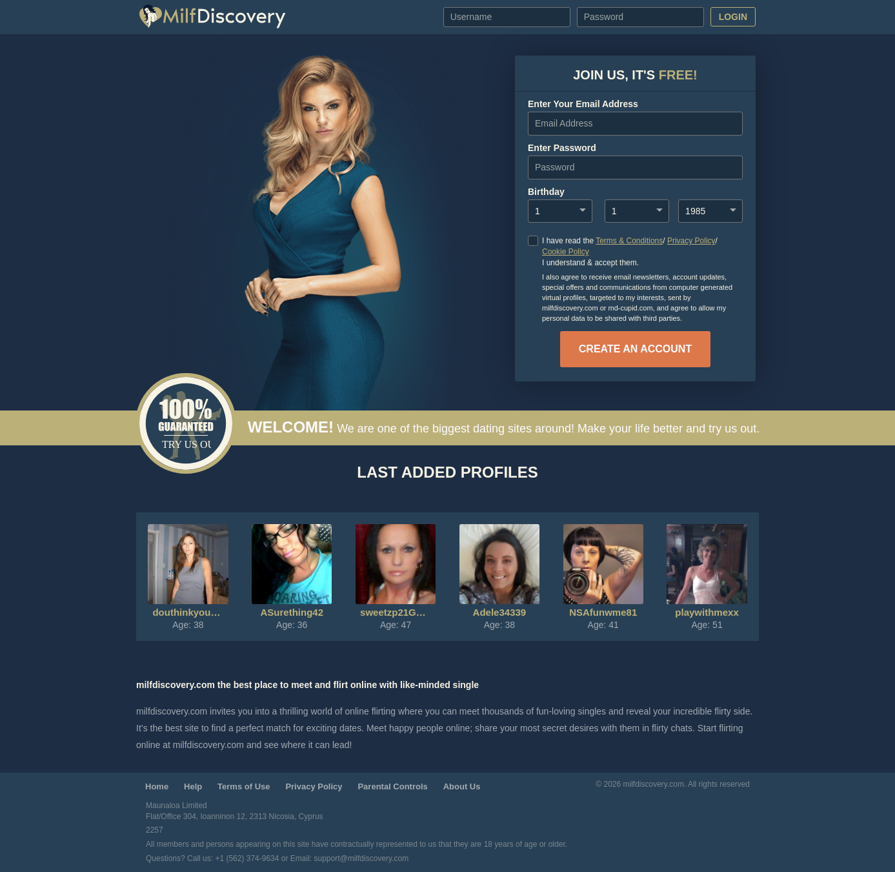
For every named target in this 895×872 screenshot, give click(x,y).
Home (156, 786)
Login (733, 17)
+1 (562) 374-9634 (248, 858)
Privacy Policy (691, 240)
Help (193, 786)
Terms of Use (243, 786)
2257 (154, 830)
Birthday (546, 191)
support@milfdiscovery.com (361, 858)
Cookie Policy (565, 251)
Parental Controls (392, 786)
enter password (562, 147)
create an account (635, 348)
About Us (462, 786)
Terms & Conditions (629, 240)
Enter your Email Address (583, 103)
